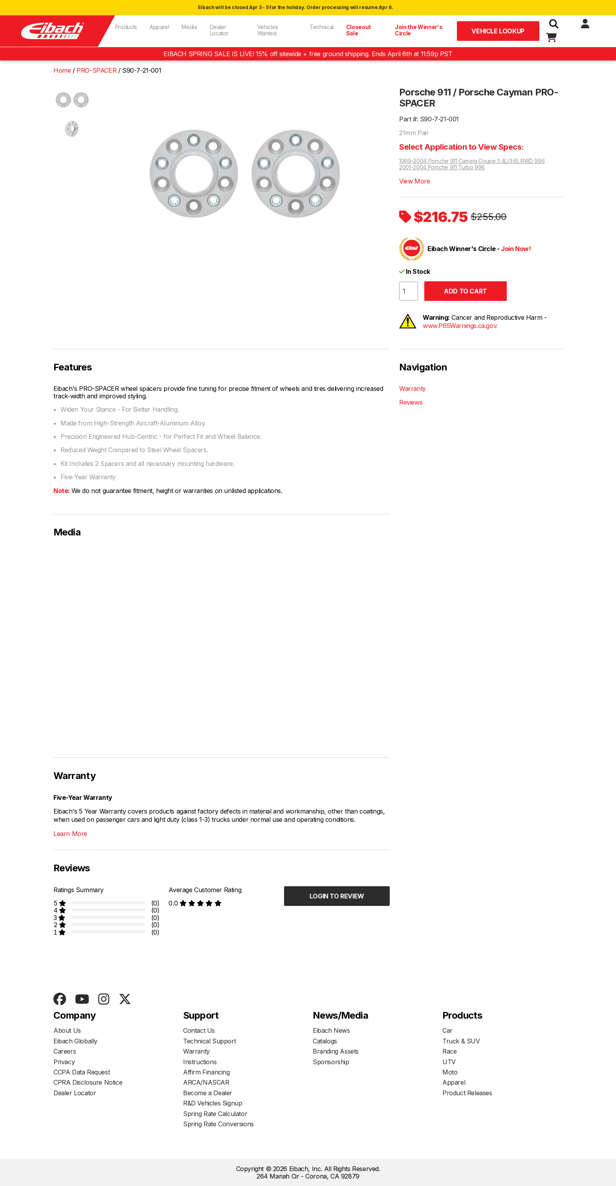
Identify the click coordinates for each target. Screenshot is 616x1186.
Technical (322, 27)
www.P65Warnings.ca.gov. (460, 326)
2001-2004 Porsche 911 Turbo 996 (442, 167)
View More (414, 181)
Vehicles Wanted (267, 30)
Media (189, 27)
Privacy (64, 1061)
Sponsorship (331, 1061)
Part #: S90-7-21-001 (429, 119)
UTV (449, 1061)
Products (126, 27)
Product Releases (467, 1092)
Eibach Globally (75, 1041)
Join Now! (516, 249)
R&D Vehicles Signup (212, 1103)
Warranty (412, 388)
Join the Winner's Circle (418, 30)
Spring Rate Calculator (215, 1113)
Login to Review (337, 896)
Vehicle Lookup (497, 31)
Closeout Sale (358, 30)
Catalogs (325, 1041)
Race (449, 1051)
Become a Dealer (207, 1092)
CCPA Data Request (81, 1072)
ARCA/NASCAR (206, 1082)
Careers (64, 1051)
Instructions (199, 1061)
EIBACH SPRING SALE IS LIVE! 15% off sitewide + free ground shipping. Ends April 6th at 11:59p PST (307, 53)
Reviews (410, 402)
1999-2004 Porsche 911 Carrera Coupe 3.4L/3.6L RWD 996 (471, 161)
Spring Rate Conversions (218, 1123)
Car (447, 1030)
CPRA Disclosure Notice (87, 1082)
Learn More (70, 834)
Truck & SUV (461, 1041)
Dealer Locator (219, 30)
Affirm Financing (206, 1072)
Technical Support (209, 1041)
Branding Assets (336, 1051)
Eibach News (331, 1030)
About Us (67, 1030)
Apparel (159, 27)
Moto (449, 1072)
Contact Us (199, 1030)
